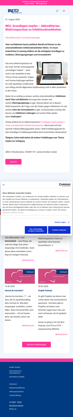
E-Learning (24, 37)
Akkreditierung (11, 37)
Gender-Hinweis (14, 367)
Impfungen (35, 37)
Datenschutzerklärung (30, 215)
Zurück (13, 161)
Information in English (16, 377)
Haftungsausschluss (16, 391)
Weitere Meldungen (36, 344)
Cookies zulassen (59, 230)
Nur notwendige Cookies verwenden (36, 230)
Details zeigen (60, 222)
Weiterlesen (28, 260)
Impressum (13, 384)
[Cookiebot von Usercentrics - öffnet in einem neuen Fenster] (60, 185)
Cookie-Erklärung (15, 395)
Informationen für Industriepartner (15, 372)
